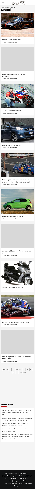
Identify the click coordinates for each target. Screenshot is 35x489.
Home (2, 7)
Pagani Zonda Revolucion (11, 39)
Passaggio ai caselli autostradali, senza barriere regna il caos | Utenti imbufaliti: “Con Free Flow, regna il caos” (17, 436)
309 (20, 369)
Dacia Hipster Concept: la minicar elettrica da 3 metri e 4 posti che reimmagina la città (17, 419)
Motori (6, 7)
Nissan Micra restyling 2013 (12, 145)
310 (24, 369)
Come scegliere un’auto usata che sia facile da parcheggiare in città (17, 430)
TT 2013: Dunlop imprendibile (12, 111)
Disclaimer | (29, 483)
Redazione (17, 486)
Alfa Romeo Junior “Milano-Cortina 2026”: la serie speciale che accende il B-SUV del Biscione (16, 412)
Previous (5, 369)
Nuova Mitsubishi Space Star (12, 216)
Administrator (13, 42)
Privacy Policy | (19, 483)
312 (31, 369)
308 (17, 369)
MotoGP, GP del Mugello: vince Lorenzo (16, 322)
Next (24, 372)
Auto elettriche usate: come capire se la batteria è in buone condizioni (15, 425)
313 (10, 372)
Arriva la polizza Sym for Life (12, 287)
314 (14, 372)
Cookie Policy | (7, 483)
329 (21, 372)
